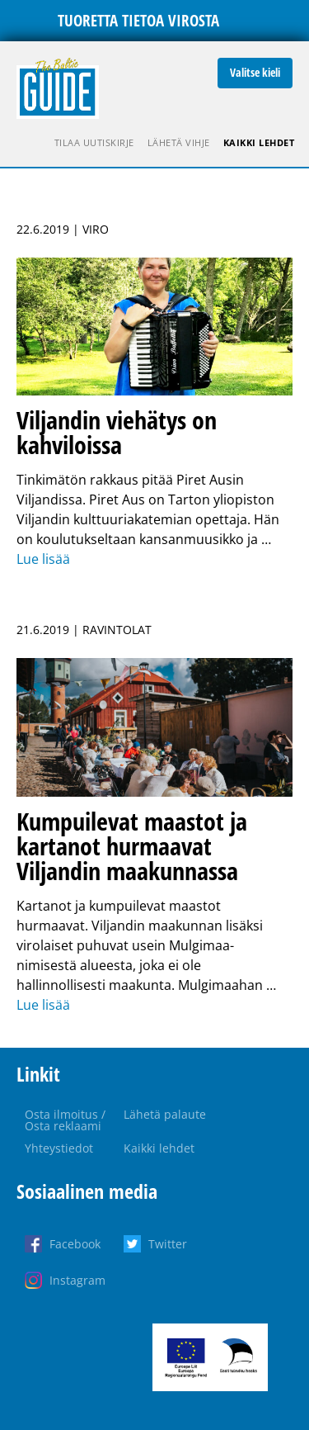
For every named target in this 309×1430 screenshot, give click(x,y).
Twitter (167, 1244)
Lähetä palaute (165, 1114)
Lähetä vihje (178, 142)
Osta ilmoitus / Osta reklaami (65, 1120)
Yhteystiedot (59, 1148)
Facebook (75, 1244)
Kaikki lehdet (259, 142)
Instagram (77, 1280)
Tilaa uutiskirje (94, 142)
